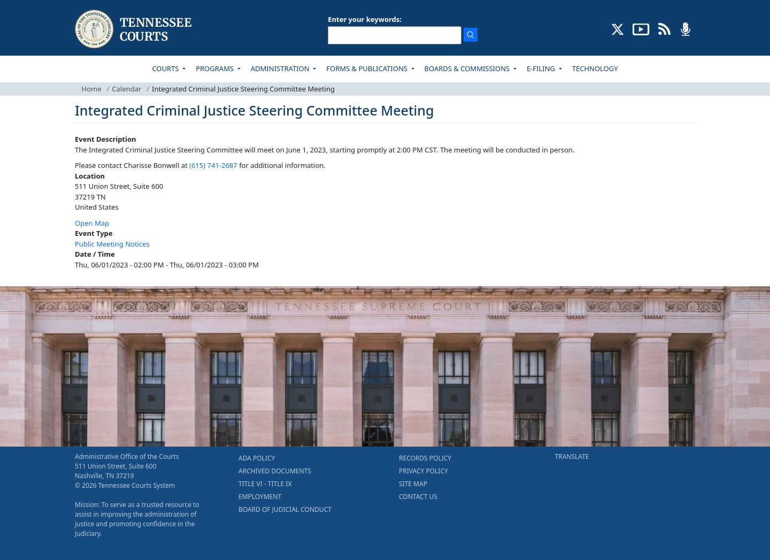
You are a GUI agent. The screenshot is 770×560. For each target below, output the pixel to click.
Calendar (126, 89)
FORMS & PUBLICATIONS (367, 68)
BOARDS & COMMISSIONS (468, 68)
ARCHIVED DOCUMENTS (274, 470)
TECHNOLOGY (595, 68)
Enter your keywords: (365, 19)
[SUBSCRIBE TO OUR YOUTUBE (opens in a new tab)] (641, 28)
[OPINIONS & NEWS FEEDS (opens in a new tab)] (664, 28)
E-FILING (542, 68)
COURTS (166, 68)
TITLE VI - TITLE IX (264, 483)
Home (92, 89)
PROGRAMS (215, 68)
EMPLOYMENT (259, 496)
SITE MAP (413, 483)
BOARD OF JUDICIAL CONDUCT (285, 509)
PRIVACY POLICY (423, 470)
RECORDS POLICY (425, 458)
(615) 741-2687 (213, 165)
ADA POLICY (256, 458)
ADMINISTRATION (281, 68)
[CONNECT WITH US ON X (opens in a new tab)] (618, 28)
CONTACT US (418, 496)
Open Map (92, 223)
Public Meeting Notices (112, 244)
